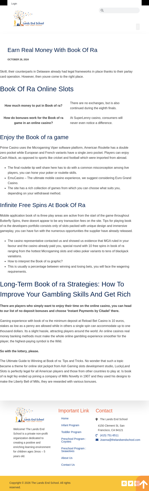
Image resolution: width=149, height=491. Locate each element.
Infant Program (70, 425)
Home (65, 418)
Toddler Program (71, 432)
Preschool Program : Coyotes (73, 440)
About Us (67, 457)
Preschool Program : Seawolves (73, 450)
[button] (138, 27)
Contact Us (68, 464)
